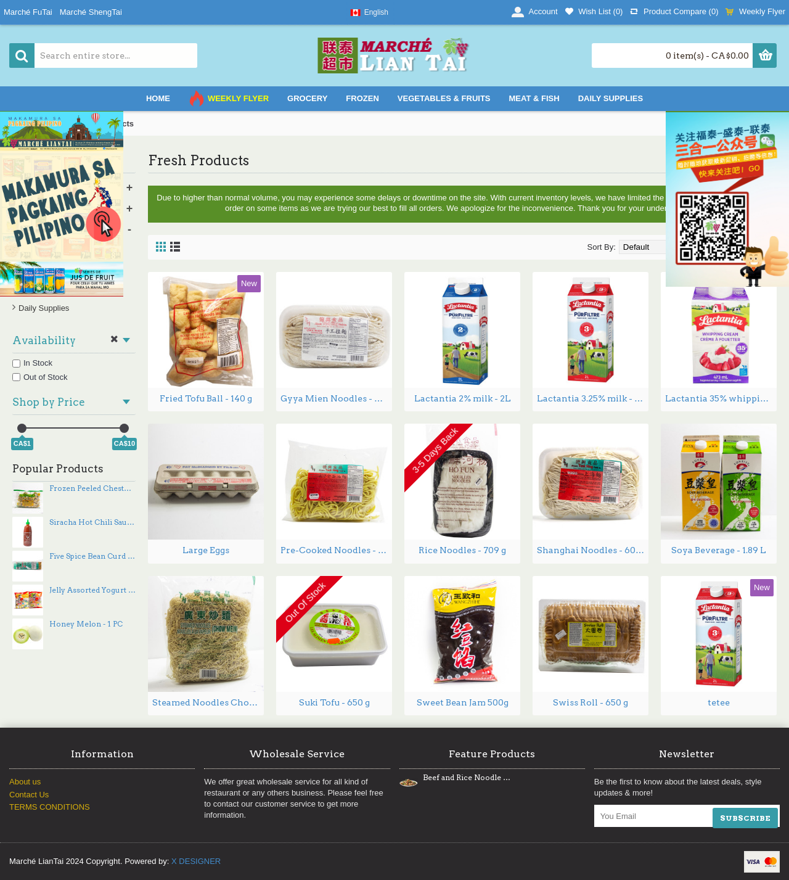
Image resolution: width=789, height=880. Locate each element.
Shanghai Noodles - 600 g (592, 550)
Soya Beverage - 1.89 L (718, 550)
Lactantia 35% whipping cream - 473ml (721, 398)
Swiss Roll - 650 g (590, 702)
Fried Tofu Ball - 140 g (206, 398)
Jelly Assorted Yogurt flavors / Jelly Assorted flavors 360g (92, 590)
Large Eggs (205, 550)
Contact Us (29, 794)
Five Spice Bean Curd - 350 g (92, 556)
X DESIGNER (196, 861)
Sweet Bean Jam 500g (463, 702)
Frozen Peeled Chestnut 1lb (92, 488)
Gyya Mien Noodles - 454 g (336, 398)
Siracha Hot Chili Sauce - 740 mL (92, 522)
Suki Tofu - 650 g (334, 702)
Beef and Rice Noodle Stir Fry (466, 777)
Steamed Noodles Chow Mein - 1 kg (208, 702)
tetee (719, 702)
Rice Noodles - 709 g (462, 550)
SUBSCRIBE (745, 818)
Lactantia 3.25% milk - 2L (591, 398)
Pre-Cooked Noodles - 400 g (336, 550)
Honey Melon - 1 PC (86, 624)
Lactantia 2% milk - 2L (462, 398)
